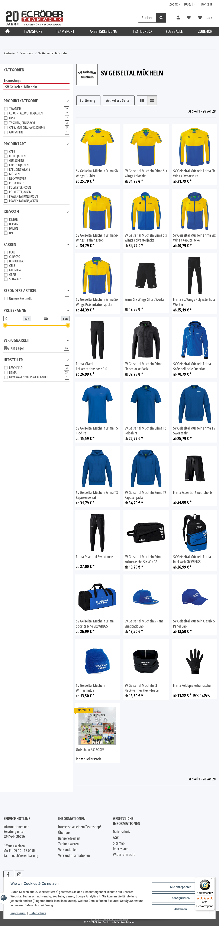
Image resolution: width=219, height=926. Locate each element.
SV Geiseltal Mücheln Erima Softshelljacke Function (192, 366)
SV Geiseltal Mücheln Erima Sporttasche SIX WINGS (95, 624)
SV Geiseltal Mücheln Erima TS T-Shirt (97, 431)
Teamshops (12, 80)
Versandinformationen (74, 855)
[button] (178, 17)
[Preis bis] (51, 318)
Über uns (64, 832)
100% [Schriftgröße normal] (187, 4)
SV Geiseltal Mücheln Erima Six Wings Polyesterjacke (146, 238)
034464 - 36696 (14, 836)
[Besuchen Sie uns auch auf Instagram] (19, 875)
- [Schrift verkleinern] (180, 4)
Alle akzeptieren (180, 887)
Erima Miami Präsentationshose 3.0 (91, 366)
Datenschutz (37, 913)
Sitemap (119, 843)
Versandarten (67, 849)
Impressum (18, 913)
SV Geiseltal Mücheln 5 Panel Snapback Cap (144, 624)
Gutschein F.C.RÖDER (90, 749)
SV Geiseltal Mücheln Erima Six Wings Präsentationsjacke (97, 302)
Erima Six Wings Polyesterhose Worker (194, 302)
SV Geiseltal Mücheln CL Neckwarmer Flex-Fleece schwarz (142, 688)
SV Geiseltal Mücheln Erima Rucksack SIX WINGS (192, 559)
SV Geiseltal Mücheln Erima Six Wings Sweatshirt (194, 173)
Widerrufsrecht (124, 854)
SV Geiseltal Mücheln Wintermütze (90, 688)
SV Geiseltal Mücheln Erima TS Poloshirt (146, 431)
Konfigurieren (180, 898)
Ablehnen (180, 909)
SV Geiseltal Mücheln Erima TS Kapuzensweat (97, 495)
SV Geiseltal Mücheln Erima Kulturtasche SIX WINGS (143, 559)
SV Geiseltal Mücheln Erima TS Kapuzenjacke (146, 495)
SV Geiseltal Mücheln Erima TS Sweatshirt (194, 431)
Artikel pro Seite (117, 100)
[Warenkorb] (205, 17)
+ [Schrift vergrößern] (195, 4)
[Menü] (212, 879)
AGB (116, 837)
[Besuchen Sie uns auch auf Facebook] (8, 875)
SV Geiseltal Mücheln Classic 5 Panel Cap (194, 624)
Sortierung (87, 100)
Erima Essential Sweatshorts (193, 492)
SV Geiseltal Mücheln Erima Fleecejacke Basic (143, 366)
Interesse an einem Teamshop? (79, 826)
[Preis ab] (13, 318)
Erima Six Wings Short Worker (145, 299)
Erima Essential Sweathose (94, 556)
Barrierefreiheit (69, 838)
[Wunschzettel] (188, 17)
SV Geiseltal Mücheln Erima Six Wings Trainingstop (97, 238)
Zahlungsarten (68, 843)
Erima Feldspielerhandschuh (192, 685)
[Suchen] (147, 18)
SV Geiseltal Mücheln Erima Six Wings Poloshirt (146, 173)
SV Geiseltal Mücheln (21, 86)
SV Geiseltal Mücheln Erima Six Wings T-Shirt (97, 173)
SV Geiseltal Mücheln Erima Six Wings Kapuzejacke (194, 238)
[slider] (5, 325)
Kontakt (206, 4)
